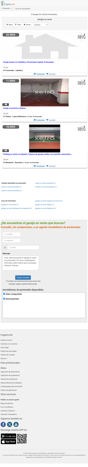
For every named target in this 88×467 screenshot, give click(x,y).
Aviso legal (5, 347)
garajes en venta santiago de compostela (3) (16, 208)
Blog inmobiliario (7, 403)
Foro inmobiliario (7, 407)
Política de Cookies (8, 355)
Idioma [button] (4, 358)
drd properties (12, 299)
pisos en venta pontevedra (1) (11, 187)
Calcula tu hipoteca (8, 411)
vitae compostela (14, 294)
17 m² (13, 68)
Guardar (51, 74)
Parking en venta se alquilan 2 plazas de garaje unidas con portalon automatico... (38, 154)
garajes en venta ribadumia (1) (45, 208)
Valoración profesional (9, 379)
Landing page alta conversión (11, 386)
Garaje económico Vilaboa (14, 108)
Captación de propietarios (10, 375)
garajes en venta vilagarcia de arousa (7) (49, 201)
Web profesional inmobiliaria (11, 383)
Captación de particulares (10, 372)
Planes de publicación (9, 390)
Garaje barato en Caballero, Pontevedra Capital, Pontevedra (28, 62)
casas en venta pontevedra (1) (45, 183)
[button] (22, 8)
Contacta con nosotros (9, 344)
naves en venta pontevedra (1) (11, 191)
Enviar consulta (23, 278)
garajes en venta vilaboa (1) (44, 205)
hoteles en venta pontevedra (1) (46, 187)
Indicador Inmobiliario (9, 414)
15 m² (22, 114)
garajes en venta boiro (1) (10, 205)
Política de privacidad (8, 351)
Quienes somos (6, 340)
